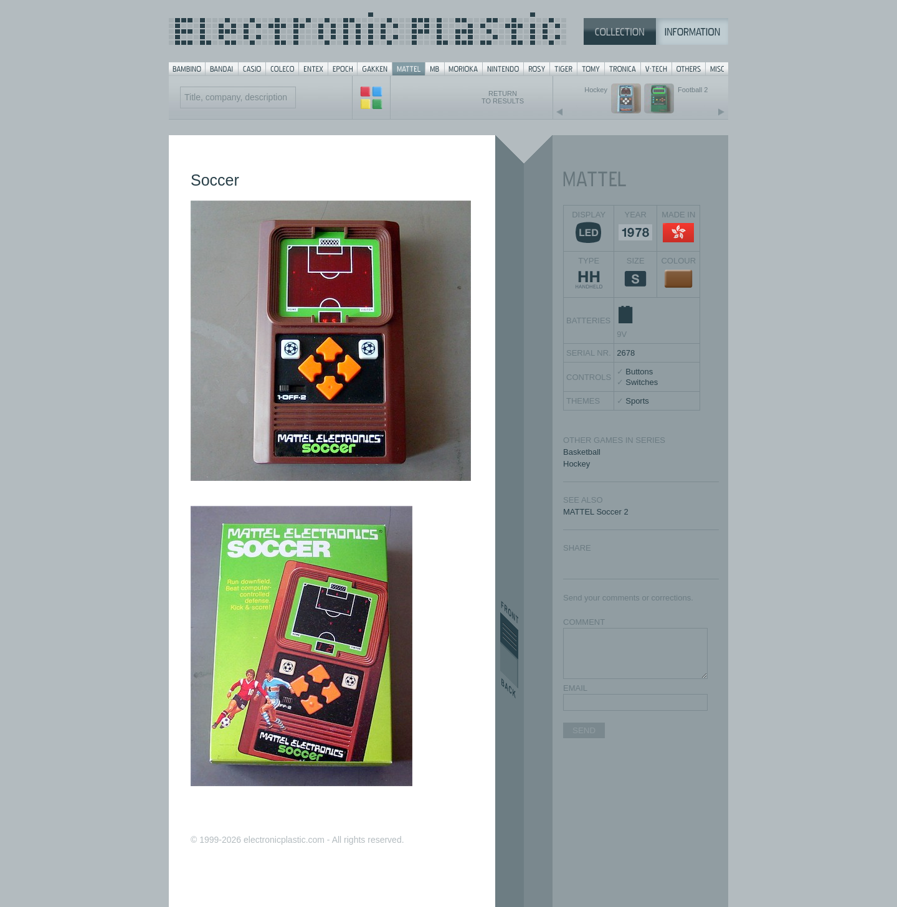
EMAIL (575, 688)
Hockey (576, 463)
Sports (637, 401)
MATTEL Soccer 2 (596, 511)
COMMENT (584, 622)
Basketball (581, 452)
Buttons (639, 371)
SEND (584, 730)
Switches (641, 382)
